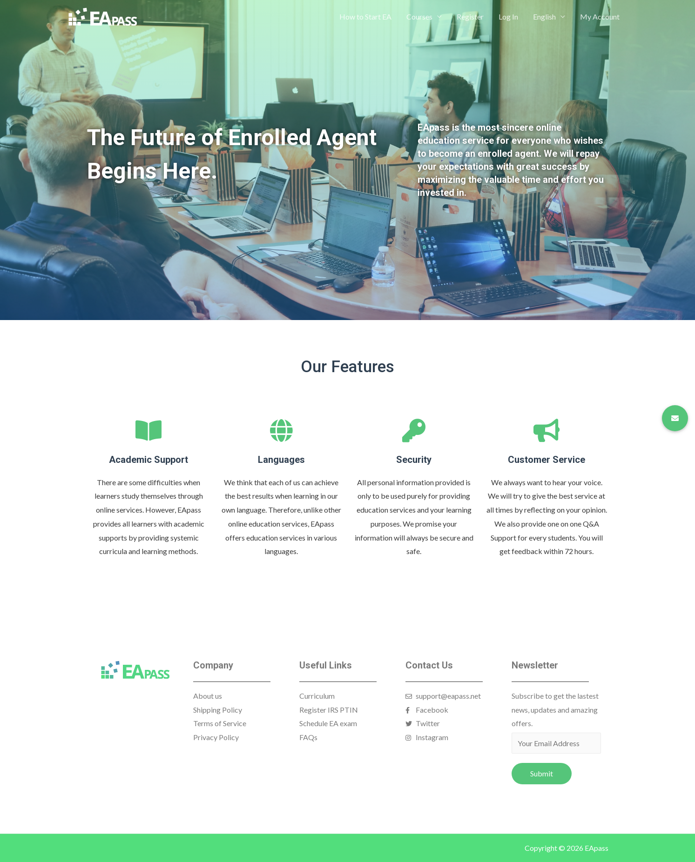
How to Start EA (365, 16)
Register (470, 16)
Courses (419, 16)
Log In (508, 16)
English (544, 16)
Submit (541, 773)
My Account (600, 16)
